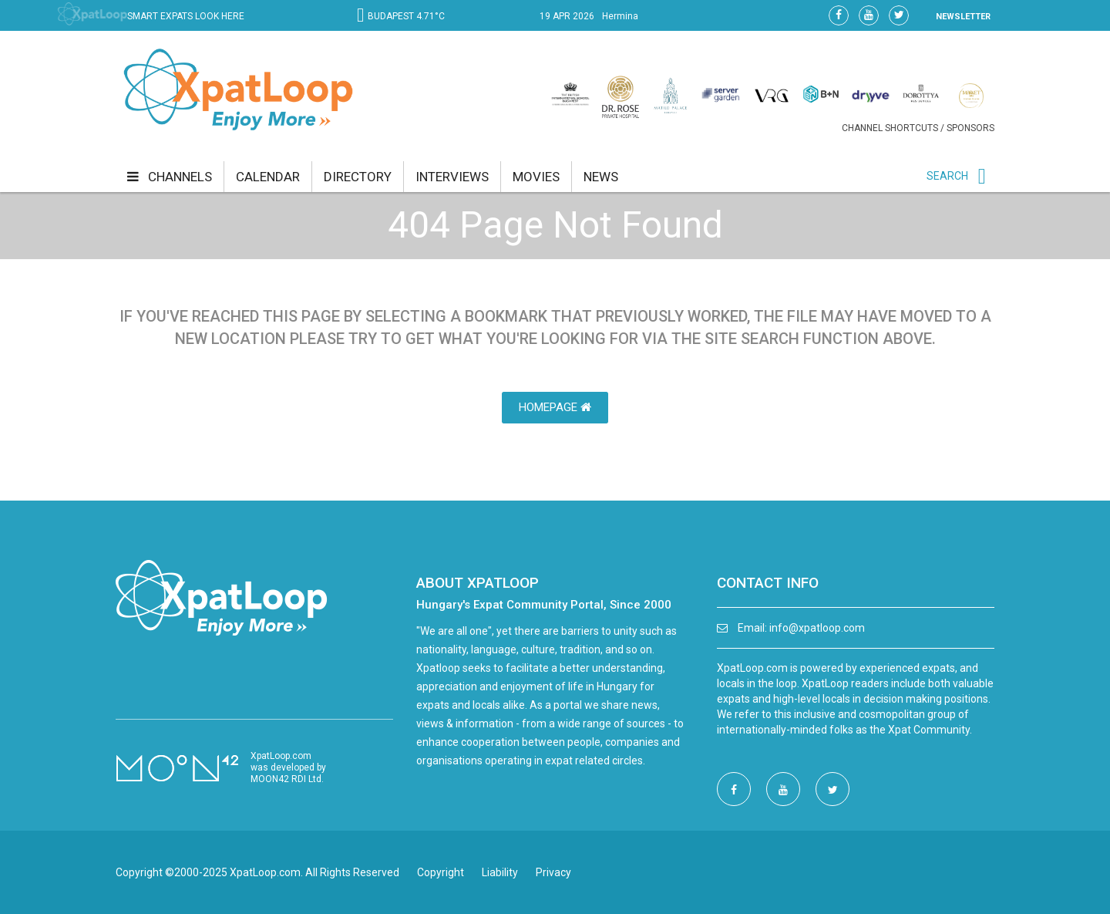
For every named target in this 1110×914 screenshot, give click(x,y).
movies (536, 176)
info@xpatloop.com (817, 628)
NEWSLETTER (963, 17)
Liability (500, 872)
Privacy (553, 872)
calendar (268, 176)
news (601, 176)
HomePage (555, 407)
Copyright (440, 872)
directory (358, 176)
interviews (452, 176)
